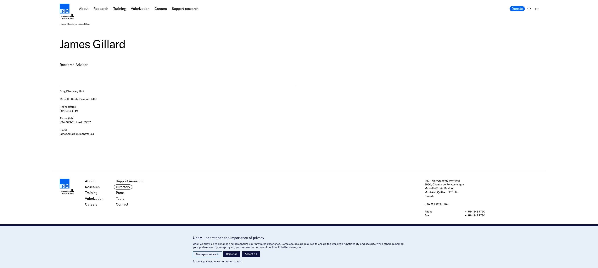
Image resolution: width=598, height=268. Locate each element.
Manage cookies (207, 254)
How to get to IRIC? (436, 204)
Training (119, 8)
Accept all (251, 254)
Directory (71, 24)
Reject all (232, 254)
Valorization (140, 8)
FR (537, 9)
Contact (122, 204)
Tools (120, 198)
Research (100, 8)
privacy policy (211, 261)
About (83, 8)
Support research (185, 8)
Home (62, 24)
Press (120, 192)
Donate (517, 8)
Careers (160, 8)
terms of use (233, 261)
